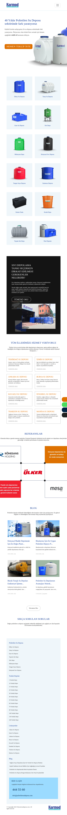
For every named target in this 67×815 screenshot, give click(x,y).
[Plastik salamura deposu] (48, 175)
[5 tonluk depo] (13, 680)
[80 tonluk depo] (13, 710)
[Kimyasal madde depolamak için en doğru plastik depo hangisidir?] (19, 542)
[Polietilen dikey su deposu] (19, 88)
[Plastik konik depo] (48, 204)
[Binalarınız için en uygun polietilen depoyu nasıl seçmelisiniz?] (47, 542)
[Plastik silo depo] (48, 117)
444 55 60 (18, 789)
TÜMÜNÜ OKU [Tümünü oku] (21, 299)
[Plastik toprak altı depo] (19, 233)
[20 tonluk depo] (13, 690)
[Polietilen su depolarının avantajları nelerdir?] (47, 581)
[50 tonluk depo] (13, 700)
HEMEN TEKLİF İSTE (19, 46)
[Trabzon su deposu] (19, 416)
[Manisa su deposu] (48, 416)
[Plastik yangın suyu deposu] (19, 175)
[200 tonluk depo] (14, 720)
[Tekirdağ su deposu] (19, 364)
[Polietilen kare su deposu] (19, 117)
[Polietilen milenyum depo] (19, 146)
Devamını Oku (33, 608)
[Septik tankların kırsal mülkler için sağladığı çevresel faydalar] (27, 766)
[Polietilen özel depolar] (48, 233)
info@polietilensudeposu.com (22, 795)
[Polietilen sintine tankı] (19, 204)
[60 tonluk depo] (13, 703)
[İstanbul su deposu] (48, 398)
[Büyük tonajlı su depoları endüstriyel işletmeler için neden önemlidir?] (19, 581)
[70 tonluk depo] (13, 706)
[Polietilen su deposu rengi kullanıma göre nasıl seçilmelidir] (27, 773)
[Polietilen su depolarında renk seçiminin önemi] (23, 769)
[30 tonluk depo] (13, 693)
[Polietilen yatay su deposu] (48, 88)
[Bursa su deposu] (48, 381)
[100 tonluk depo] (14, 713)
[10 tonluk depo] (13, 683)
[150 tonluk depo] (14, 716)
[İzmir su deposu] (48, 364)
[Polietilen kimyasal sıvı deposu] (48, 146)
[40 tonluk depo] (13, 696)
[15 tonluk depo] (13, 686)
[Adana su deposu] (14, 729)
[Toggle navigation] (58, 5)
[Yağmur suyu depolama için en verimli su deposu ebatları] (26, 763)
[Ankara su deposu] (19, 381)
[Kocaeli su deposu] (19, 398)
